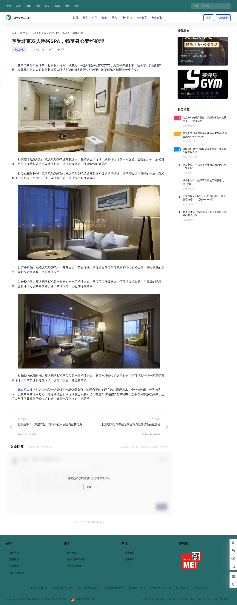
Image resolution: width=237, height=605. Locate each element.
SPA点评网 (31, 599)
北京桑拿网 (182, 587)
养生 (76, 6)
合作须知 (72, 552)
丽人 (47, 6)
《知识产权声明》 (221, 599)
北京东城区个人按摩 (62, 587)
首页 (8, 6)
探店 (67, 6)
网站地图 (129, 552)
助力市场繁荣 (74, 566)
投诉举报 (129, 559)
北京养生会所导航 (113, 587)
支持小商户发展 (75, 559)
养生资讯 (25, 32)
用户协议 (14, 552)
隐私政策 (14, 559)
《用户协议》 (204, 599)
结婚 (38, 6)
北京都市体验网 (136, 587)
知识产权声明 (16, 573)
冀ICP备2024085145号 (53, 599)
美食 (18, 6)
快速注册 (223, 17)
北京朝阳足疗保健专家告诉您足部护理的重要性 (130, 424)
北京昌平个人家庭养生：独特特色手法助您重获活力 (50, 424)
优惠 (57, 6)
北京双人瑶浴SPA (29, 389)
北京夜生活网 (199, 587)
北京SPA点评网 (38, 587)
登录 (208, 17)
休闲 (28, 6)
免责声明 (14, 566)
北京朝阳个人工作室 (160, 587)
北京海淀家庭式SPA (88, 587)
